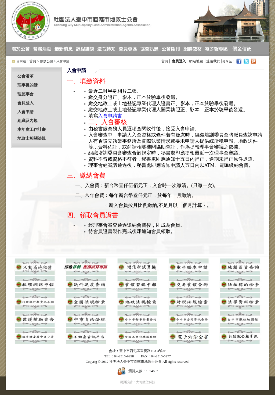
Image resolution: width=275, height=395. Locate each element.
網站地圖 (196, 61)
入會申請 (25, 112)
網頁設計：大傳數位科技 (137, 382)
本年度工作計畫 (31, 129)
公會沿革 (25, 76)
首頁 (32, 61)
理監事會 (25, 94)
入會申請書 (110, 116)
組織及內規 (27, 121)
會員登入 (25, 103)
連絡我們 (213, 61)
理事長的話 (27, 85)
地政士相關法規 (31, 138)
